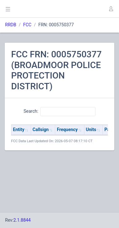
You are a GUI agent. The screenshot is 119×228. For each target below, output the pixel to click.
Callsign (41, 129)
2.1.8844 (22, 220)
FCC (27, 24)
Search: (59, 111)
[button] (110, 9)
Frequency (67, 129)
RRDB (10, 24)
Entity (18, 129)
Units (91, 129)
